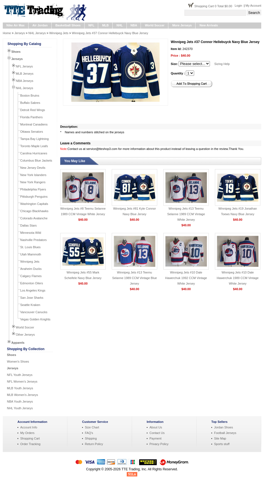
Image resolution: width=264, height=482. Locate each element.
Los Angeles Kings (32, 290)
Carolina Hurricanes (33, 153)
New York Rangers (32, 182)
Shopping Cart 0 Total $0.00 (214, 6)
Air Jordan (40, 25)
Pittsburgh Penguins (33, 196)
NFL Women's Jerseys (22, 381)
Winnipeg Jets (58, 33)
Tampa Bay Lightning (34, 138)
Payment (155, 438)
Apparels (17, 342)
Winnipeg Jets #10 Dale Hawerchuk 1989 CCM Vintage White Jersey (238, 278)
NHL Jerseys (37, 33)
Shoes (16, 51)
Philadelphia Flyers (33, 189)
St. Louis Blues (30, 247)
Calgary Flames (31, 276)
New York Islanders (33, 175)
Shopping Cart (30, 438)
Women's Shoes (18, 361)
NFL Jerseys (24, 66)
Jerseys (19, 33)
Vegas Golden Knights (35, 319)
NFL (91, 25)
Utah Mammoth (30, 254)
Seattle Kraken (30, 305)
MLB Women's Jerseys (22, 394)
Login (238, 5)
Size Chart (92, 427)
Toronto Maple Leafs (34, 146)
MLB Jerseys (25, 73)
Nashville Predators (33, 240)
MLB (105, 25)
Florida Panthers (31, 117)
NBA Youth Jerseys (20, 401)
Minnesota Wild (30, 232)
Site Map (220, 438)
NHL (119, 25)
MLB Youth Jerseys (20, 388)
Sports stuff (221, 444)
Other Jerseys (25, 334)
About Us (155, 427)
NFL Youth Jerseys (19, 374)
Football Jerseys (225, 433)
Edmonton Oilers (31, 283)
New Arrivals (208, 25)
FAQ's (89, 433)
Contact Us (156, 433)
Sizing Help (222, 64)
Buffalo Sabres (30, 102)
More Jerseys (182, 25)
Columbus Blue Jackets (36, 160)
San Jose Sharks (31, 297)
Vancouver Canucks (33, 312)
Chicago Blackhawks (34, 211)
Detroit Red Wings (32, 110)
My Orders (27, 433)
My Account (253, 5)
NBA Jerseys (24, 80)
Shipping (91, 438)
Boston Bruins (29, 95)
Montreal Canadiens (33, 124)
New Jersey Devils (32, 167)
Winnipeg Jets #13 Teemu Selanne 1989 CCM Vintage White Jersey (186, 214)
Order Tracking (30, 444)
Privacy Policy (158, 444)
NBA (134, 25)
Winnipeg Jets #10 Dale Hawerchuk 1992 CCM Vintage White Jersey (186, 278)
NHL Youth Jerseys (20, 408)
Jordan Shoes (223, 427)
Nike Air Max (15, 25)
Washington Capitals (34, 203)
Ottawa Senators (31, 131)
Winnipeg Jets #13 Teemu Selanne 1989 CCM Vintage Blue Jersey (134, 278)
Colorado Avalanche (33, 218)
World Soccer (154, 25)
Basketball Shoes (68, 25)
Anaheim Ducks (31, 268)
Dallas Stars (28, 225)
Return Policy (94, 444)
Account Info (28, 427)
